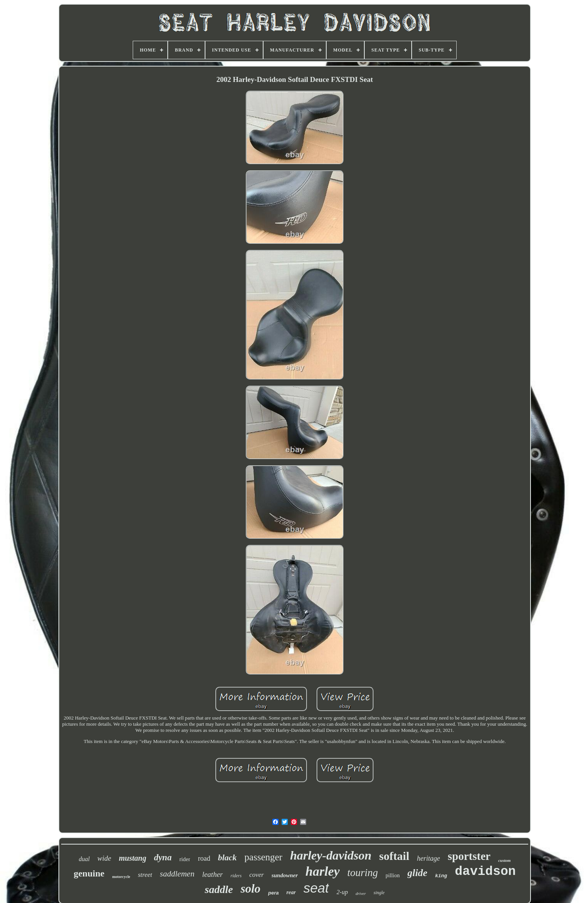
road (204, 858)
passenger (263, 857)
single (379, 892)
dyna (163, 857)
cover (256, 874)
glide (417, 872)
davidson (485, 872)
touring (362, 872)
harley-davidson (331, 855)
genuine (88, 873)
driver (360, 893)
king (441, 876)
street (145, 874)
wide (104, 858)
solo (250, 888)
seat (316, 887)
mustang (132, 858)
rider (184, 859)
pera (273, 893)
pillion (392, 875)
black (227, 857)
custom (504, 860)
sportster (469, 856)
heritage (428, 858)
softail (394, 856)
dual (84, 859)
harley (322, 871)
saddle (219, 889)
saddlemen (177, 873)
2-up (342, 892)
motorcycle (121, 877)
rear (291, 892)
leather (212, 874)
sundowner (285, 875)
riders (236, 875)
